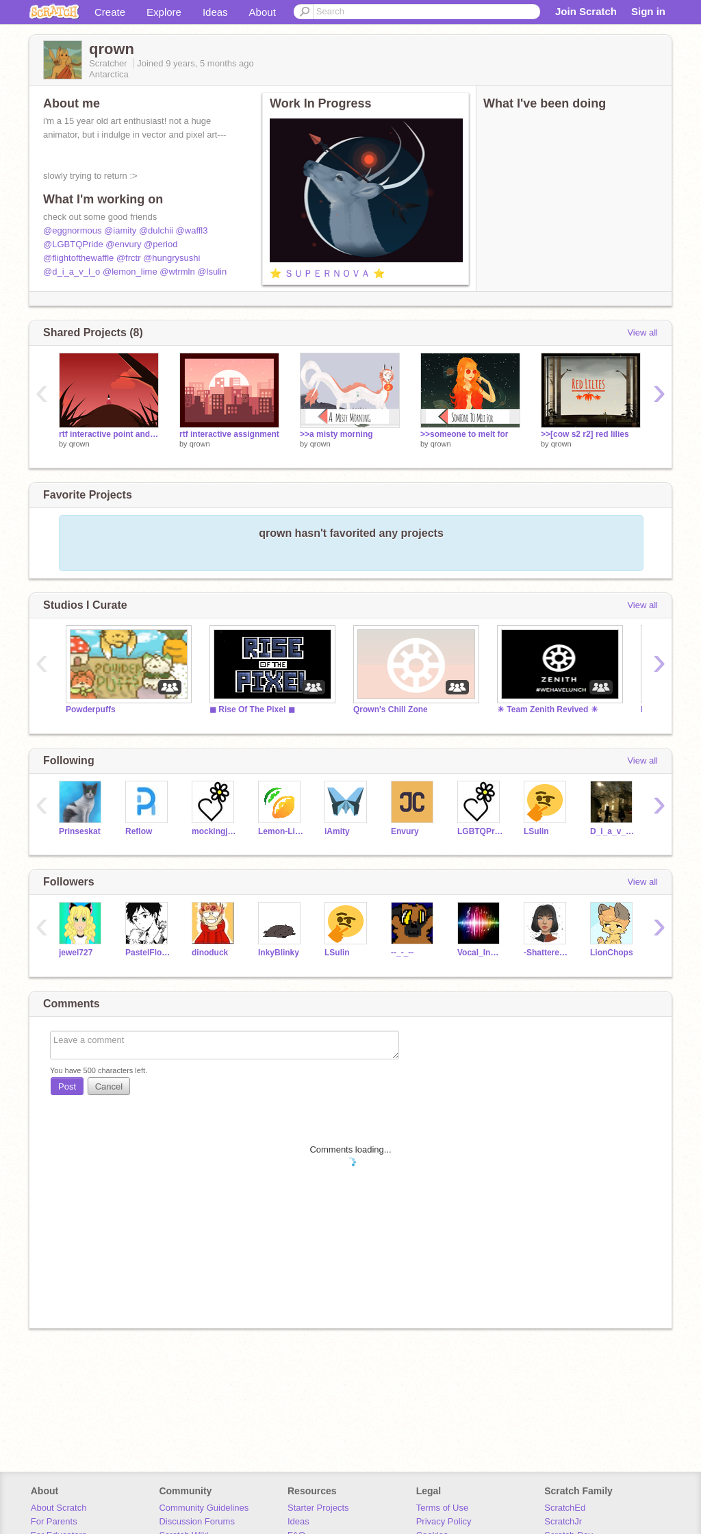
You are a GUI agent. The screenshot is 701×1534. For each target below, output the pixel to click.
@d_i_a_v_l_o (71, 271)
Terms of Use (442, 1507)
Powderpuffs (91, 709)
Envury (405, 831)
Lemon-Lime (281, 831)
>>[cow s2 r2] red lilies (585, 434)
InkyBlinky (278, 952)
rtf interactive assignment (229, 434)
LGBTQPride (480, 831)
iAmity (337, 831)
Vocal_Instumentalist (480, 952)
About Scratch (59, 1507)
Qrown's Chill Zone (390, 709)
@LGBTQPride (73, 244)
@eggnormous (72, 230)
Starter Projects (318, 1507)
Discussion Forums (197, 1521)
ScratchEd (564, 1507)
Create (109, 12)
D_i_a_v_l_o (613, 831)
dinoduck (210, 952)
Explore (163, 12)
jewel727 (75, 952)
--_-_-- (402, 952)
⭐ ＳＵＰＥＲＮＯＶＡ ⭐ (327, 273)
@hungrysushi (171, 258)
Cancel (109, 1086)
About (262, 12)
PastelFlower (148, 952)
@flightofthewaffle (78, 258)
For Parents (54, 1521)
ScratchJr (563, 1521)
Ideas (215, 12)
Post (67, 1086)
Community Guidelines (203, 1507)
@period (160, 244)
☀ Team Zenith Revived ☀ (547, 709)
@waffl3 (192, 230)
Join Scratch (586, 11)
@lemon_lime (130, 271)
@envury (123, 244)
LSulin (536, 831)
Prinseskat (80, 831)
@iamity (120, 230)
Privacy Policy (444, 1521)
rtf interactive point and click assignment (109, 434)
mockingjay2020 (215, 831)
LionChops (611, 952)
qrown (79, 444)
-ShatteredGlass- (547, 952)
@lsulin (212, 271)
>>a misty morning (336, 434)
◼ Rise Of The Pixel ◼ (252, 709)
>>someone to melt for (464, 434)
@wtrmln (177, 271)
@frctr (128, 258)
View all (642, 332)
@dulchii (156, 230)
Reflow (138, 831)
